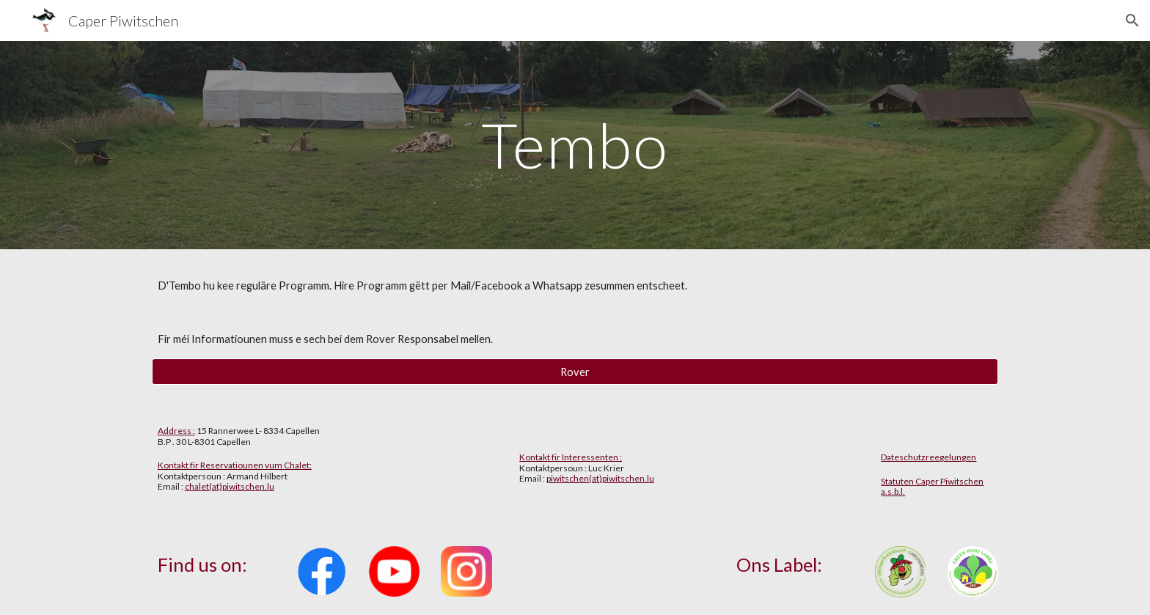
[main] (575, 145)
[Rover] (575, 371)
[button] (1132, 20)
